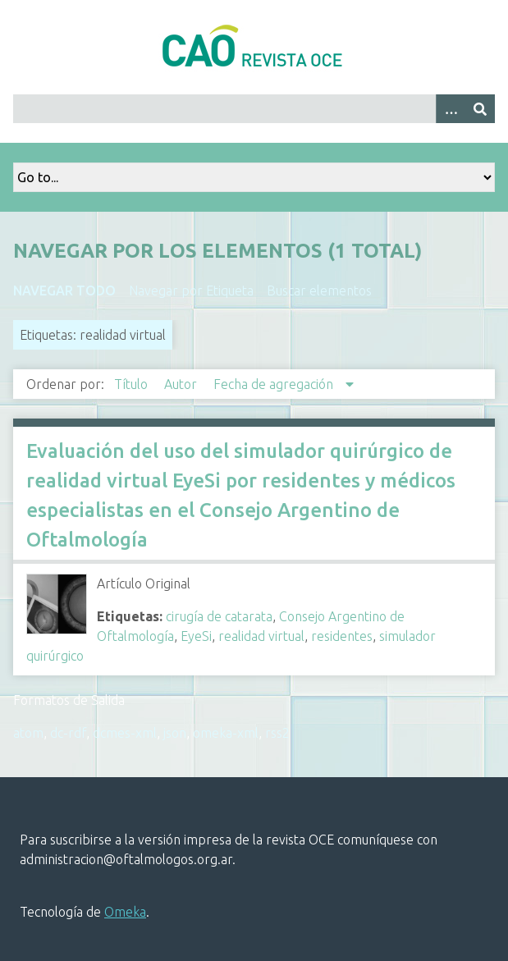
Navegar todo (64, 290)
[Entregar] (480, 108)
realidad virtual (261, 636)
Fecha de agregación (274, 384)
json (174, 732)
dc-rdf (68, 732)
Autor (182, 384)
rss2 (277, 732)
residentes (342, 636)
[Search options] (450, 108)
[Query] (254, 108)
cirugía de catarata (219, 616)
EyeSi (196, 636)
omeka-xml (226, 732)
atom (28, 732)
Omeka (125, 911)
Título (132, 384)
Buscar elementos (319, 290)
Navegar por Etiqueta (191, 290)
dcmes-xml (125, 732)
